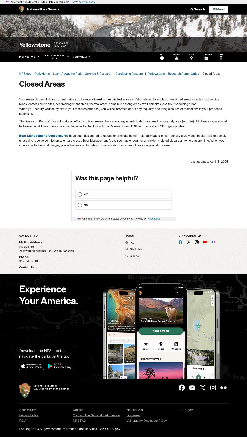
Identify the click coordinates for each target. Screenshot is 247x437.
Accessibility (27, 410)
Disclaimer (133, 415)
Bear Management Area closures (43, 136)
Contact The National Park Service (96, 415)
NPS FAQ (79, 420)
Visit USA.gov (110, 429)
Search (198, 9)
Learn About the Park (57, 57)
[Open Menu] (218, 9)
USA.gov (186, 410)
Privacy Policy (29, 415)
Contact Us (27, 267)
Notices (78, 410)
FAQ (129, 242)
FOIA (22, 420)
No (86, 205)
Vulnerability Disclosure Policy (147, 420)
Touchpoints (153, 218)
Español (132, 255)
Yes (86, 194)
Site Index (133, 249)
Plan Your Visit (29, 57)
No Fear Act (135, 410)
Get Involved (81, 57)
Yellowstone (34, 44)
